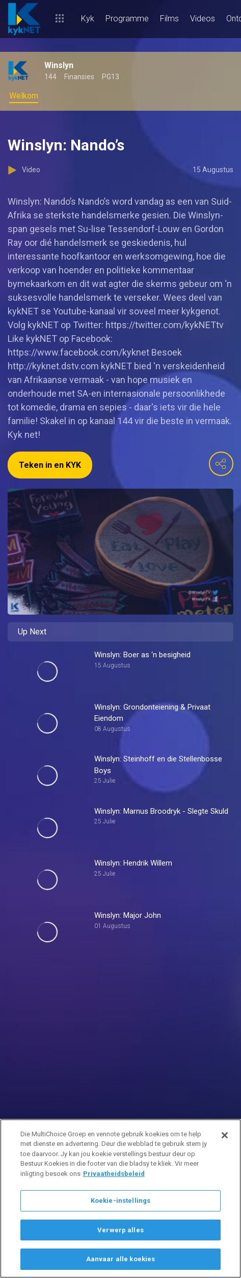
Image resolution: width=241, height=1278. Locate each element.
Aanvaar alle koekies (120, 1259)
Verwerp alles (120, 1230)
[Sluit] (224, 1135)
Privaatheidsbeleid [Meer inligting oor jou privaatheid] (114, 1173)
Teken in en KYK (50, 465)
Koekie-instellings (120, 1200)
